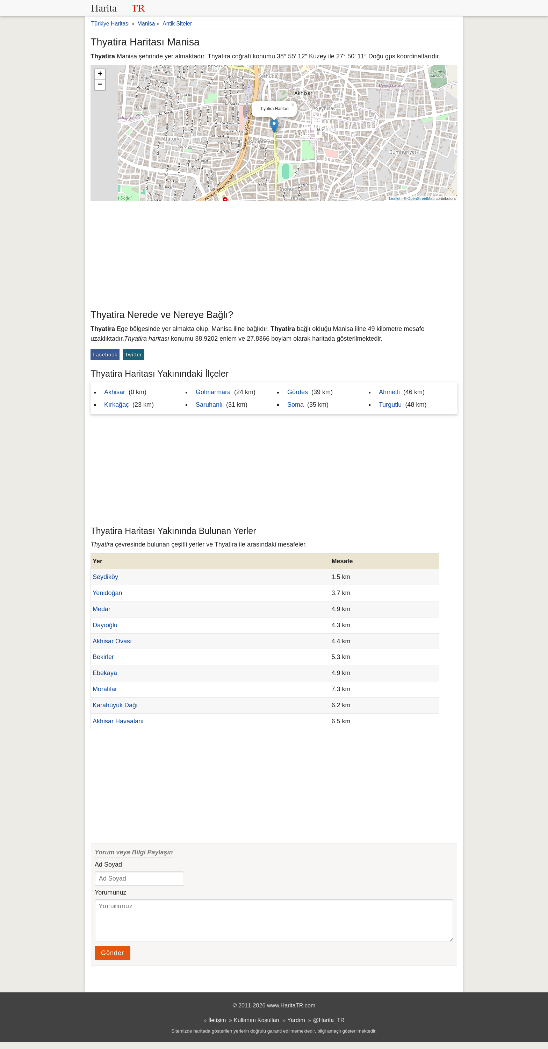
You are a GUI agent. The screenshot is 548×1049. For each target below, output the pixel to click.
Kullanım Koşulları (256, 1027)
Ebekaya (105, 673)
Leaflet (395, 198)
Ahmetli (389, 392)
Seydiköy (105, 576)
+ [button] (100, 74)
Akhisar (114, 392)
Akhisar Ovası (112, 641)
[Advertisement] (274, 254)
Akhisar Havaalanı (118, 721)
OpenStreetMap (421, 198)
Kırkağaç (116, 404)
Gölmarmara (213, 392)
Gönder (112, 959)
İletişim (217, 1027)
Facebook (105, 354)
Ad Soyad (108, 864)
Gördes (297, 392)
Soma (295, 404)
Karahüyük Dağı (115, 705)
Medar (101, 609)
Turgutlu (390, 404)
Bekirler (103, 656)
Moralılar (105, 689)
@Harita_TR (329, 1027)
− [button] (100, 85)
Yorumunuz (110, 892)
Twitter (133, 354)
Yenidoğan (107, 592)
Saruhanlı (209, 404)
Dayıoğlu (105, 625)
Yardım (296, 1027)
